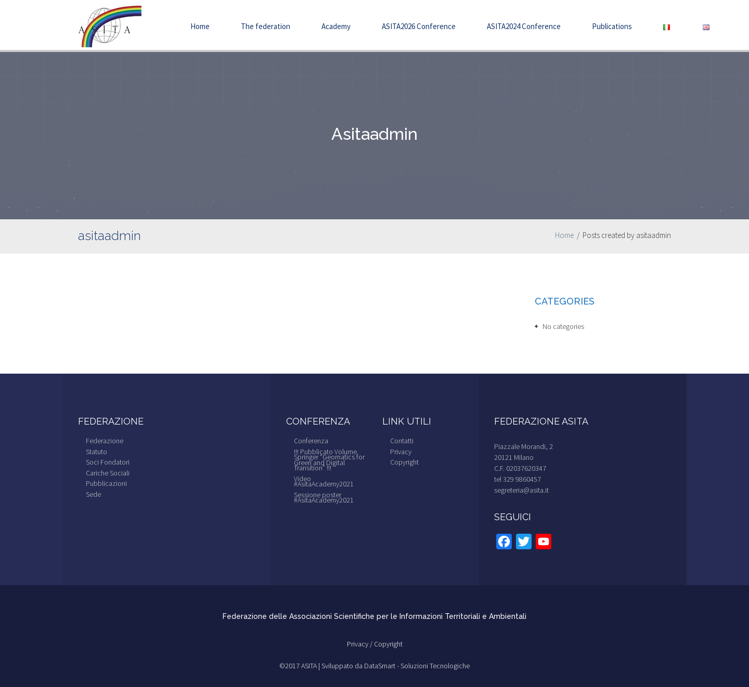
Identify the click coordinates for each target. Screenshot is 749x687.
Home (200, 26)
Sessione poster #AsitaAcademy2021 (324, 497)
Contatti (402, 440)
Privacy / (360, 644)
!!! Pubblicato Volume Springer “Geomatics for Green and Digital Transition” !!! (329, 460)
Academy (336, 26)
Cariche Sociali (108, 473)
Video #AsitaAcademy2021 (324, 481)
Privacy (400, 451)
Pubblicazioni (106, 483)
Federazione (104, 440)
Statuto (96, 451)
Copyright (404, 462)
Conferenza (311, 440)
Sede (93, 494)
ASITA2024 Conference (524, 26)
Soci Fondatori (108, 462)
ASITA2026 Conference (419, 26)
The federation (265, 26)
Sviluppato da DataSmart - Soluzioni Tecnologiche (395, 665)
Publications (612, 26)
